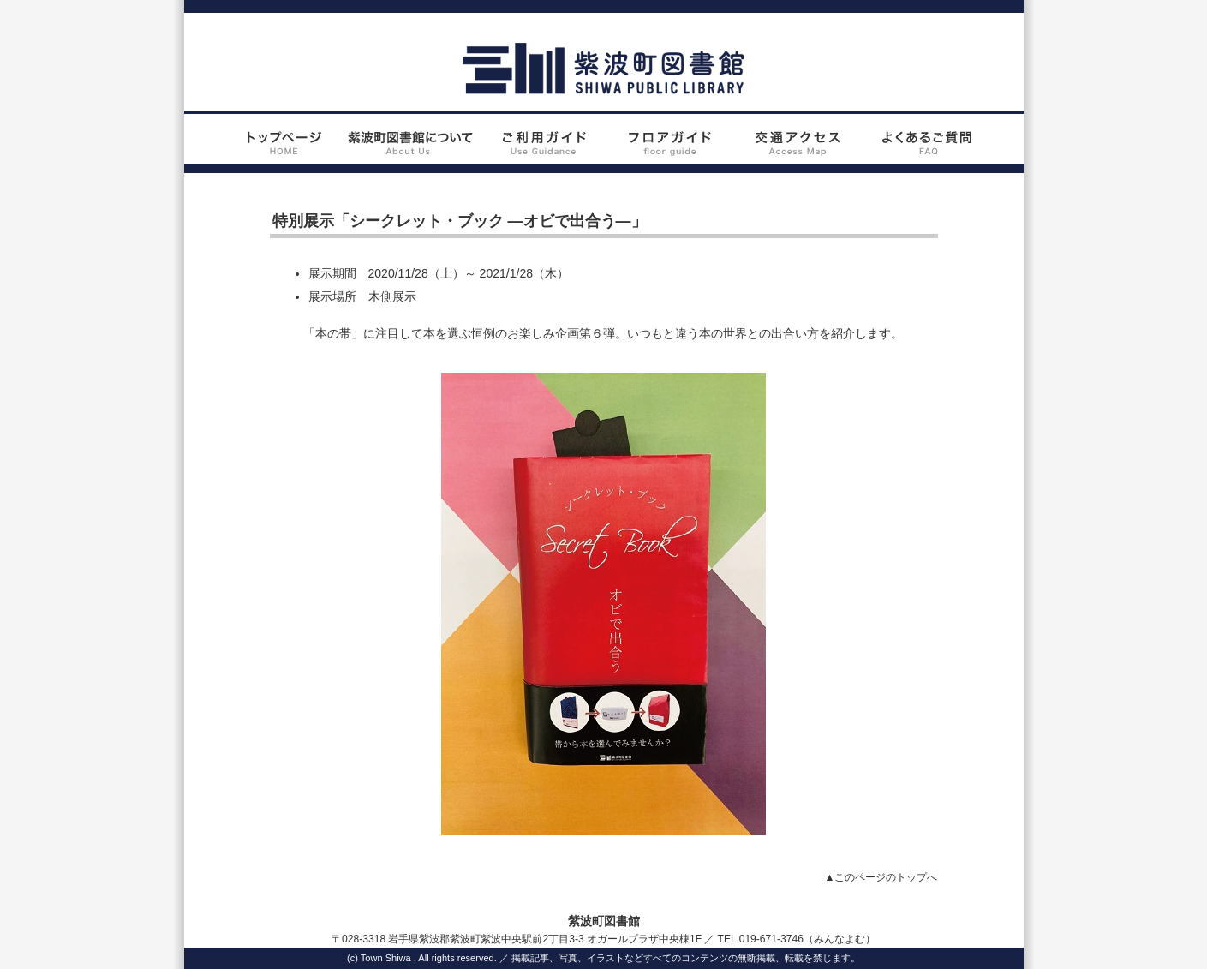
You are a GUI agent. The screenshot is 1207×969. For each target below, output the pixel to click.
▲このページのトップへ (881, 877)
